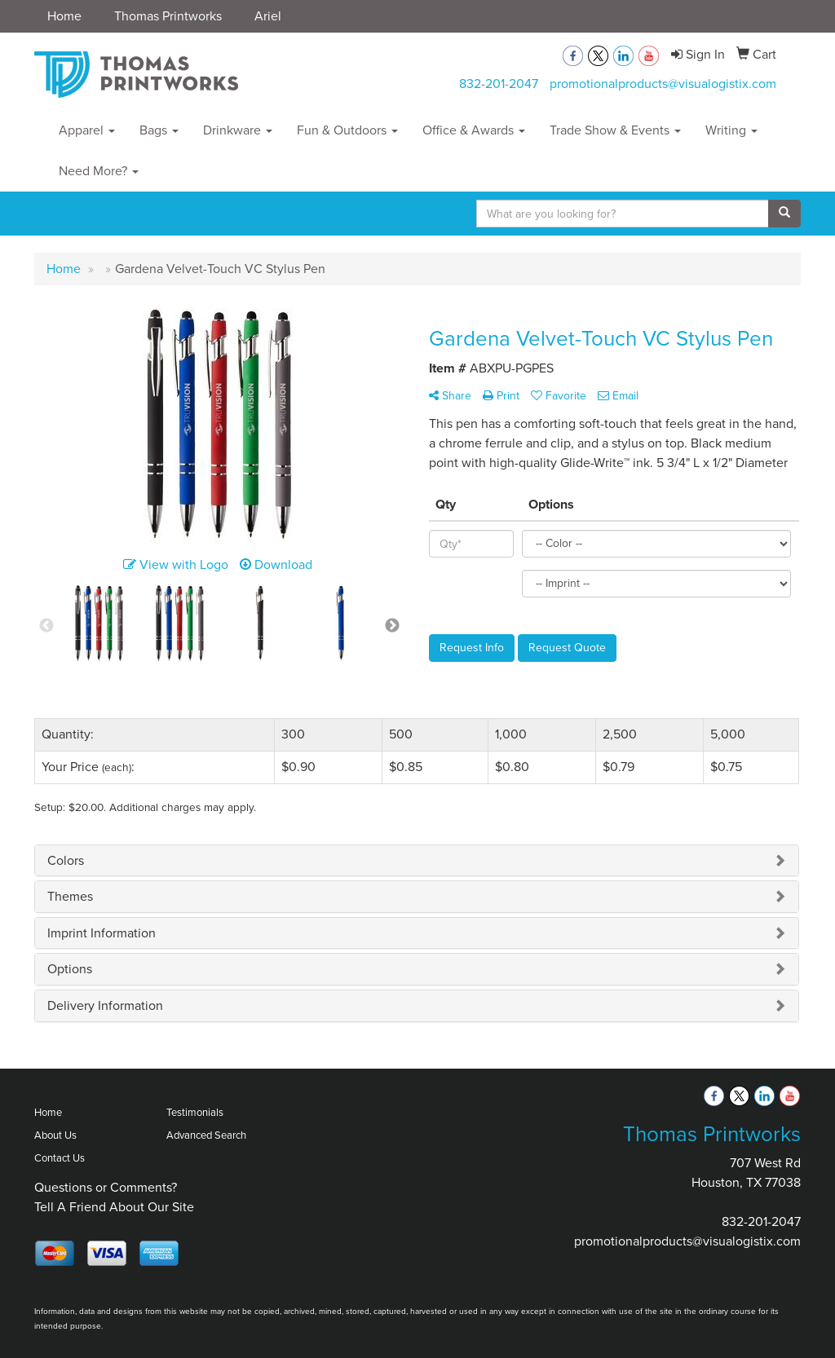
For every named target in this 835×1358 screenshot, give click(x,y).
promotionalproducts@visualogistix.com (663, 83)
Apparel (87, 130)
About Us (55, 1135)
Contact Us (59, 1158)
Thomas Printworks (168, 16)
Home (64, 16)
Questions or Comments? (105, 1187)
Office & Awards (473, 130)
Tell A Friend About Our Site (114, 1206)
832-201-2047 (498, 83)
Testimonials (194, 1112)
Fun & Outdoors (347, 130)
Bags (159, 130)
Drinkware (237, 130)
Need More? (99, 170)
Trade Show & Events (615, 130)
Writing (731, 130)
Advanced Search (206, 1135)
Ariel (267, 16)
